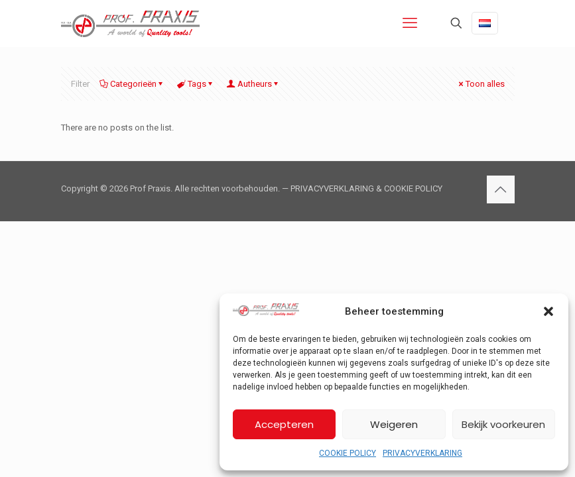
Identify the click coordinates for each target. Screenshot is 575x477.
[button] (548, 311)
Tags (196, 84)
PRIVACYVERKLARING (422, 453)
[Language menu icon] (485, 23)
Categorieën (132, 84)
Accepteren (284, 424)
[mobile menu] (410, 23)
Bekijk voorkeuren (503, 424)
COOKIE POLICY (347, 453)
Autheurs (254, 84)
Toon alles (481, 84)
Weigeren (394, 424)
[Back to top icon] (501, 189)
